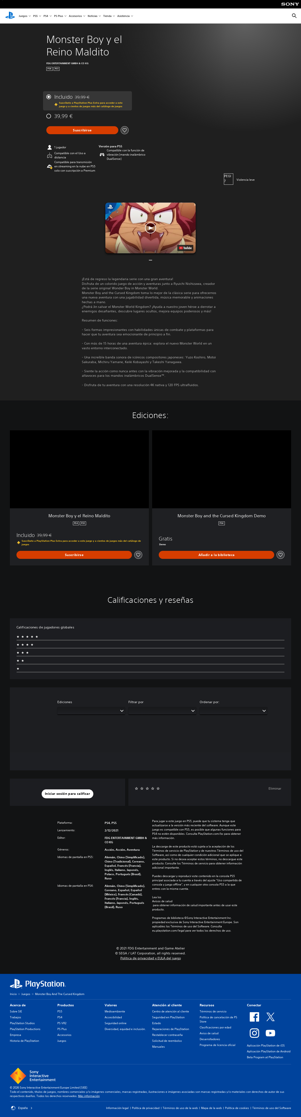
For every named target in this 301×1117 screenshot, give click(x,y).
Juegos (23, 16)
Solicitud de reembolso (167, 1041)
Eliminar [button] (275, 788)
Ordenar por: (210, 702)
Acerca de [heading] (18, 1005)
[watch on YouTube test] (185, 248)
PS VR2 (61, 1023)
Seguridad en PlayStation (168, 1017)
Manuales (158, 1047)
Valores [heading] (111, 1005)
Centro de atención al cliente (170, 1011)
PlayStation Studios (22, 1023)
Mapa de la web (211, 1108)
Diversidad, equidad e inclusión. (125, 1029)
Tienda (107, 16)
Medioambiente (115, 1011)
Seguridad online (116, 1023)
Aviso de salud (209, 1033)
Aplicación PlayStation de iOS (266, 1045)
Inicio (13, 994)
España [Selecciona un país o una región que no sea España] (22, 1108)
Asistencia (123, 16)
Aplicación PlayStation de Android (268, 1051)
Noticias (92, 16)
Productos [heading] (65, 1005)
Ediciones (64, 702)
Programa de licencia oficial (217, 1045)
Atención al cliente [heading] (167, 1005)
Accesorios (75, 16)
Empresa (15, 1035)
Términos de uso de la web (180, 1108)
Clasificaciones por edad (215, 1027)
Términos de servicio (213, 1011)
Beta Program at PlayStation (265, 1057)
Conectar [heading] (254, 1005)
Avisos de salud (162, 901)
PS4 (46, 16)
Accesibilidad (113, 1017)
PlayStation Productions (25, 1029)
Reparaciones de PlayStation (170, 1029)
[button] (150, 228)
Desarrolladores (210, 1039)
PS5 (35, 16)
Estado (156, 1023)
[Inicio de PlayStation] (10, 16)
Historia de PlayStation (24, 1041)
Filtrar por (135, 702)
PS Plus (58, 16)
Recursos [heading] (207, 1005)
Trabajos (15, 1017)
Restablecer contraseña (167, 1035)
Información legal (117, 1108)
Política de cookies (237, 1108)
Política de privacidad (145, 1108)
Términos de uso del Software (271, 1108)
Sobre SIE (16, 1011)
